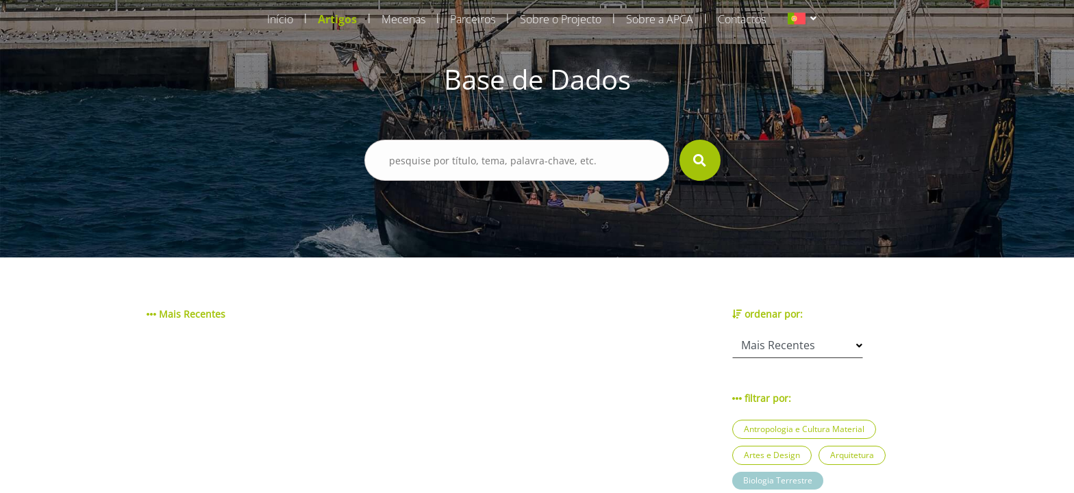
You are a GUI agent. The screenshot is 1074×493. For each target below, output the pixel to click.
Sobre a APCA (659, 19)
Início (280, 19)
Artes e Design (772, 455)
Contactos (742, 19)
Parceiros (472, 19)
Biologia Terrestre (777, 480)
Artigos (337, 19)
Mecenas (403, 19)
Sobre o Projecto (560, 19)
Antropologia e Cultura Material (804, 429)
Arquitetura (852, 455)
